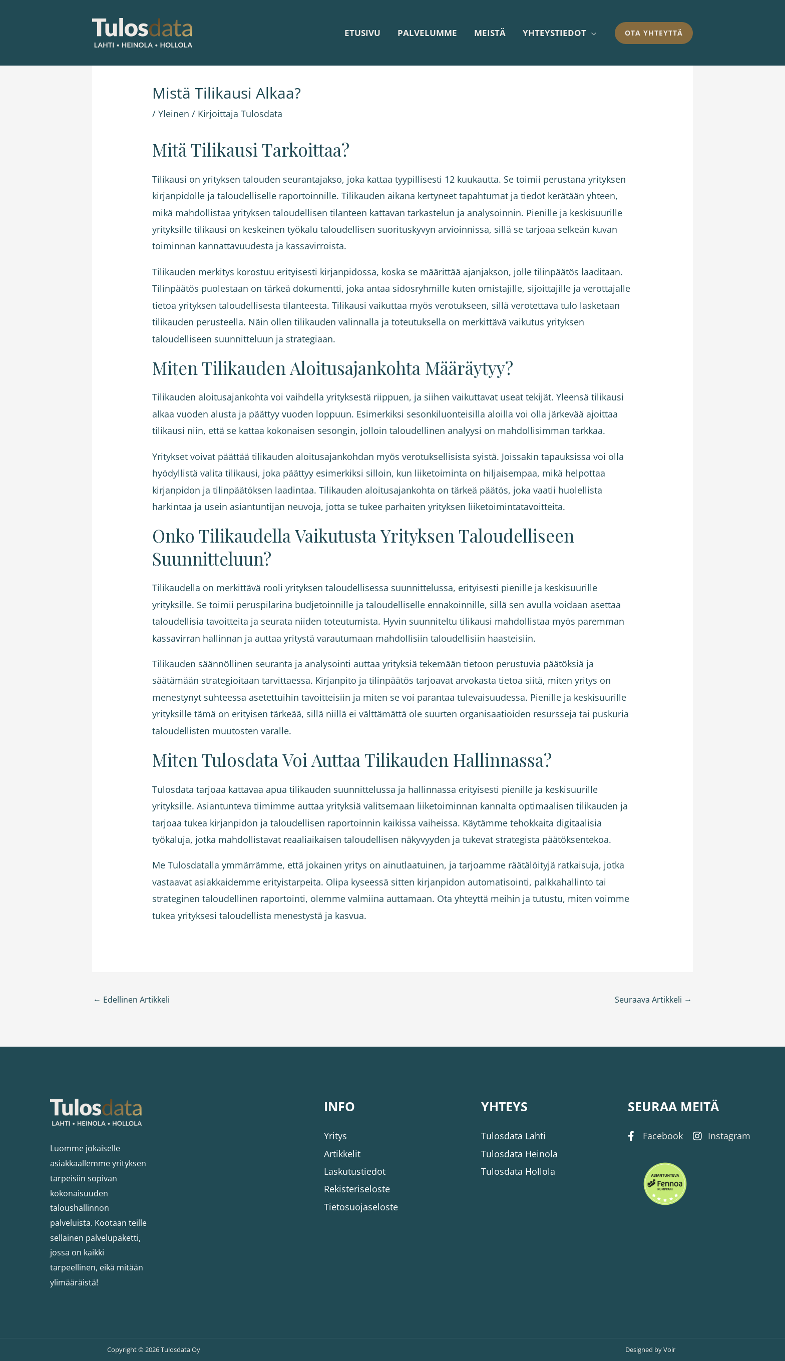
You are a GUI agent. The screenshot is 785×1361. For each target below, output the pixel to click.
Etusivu (362, 33)
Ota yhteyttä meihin (478, 898)
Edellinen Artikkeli (131, 999)
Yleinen (173, 114)
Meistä (490, 33)
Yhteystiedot (554, 33)
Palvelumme (427, 33)
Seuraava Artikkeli (653, 999)
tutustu (548, 898)
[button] (654, 33)
